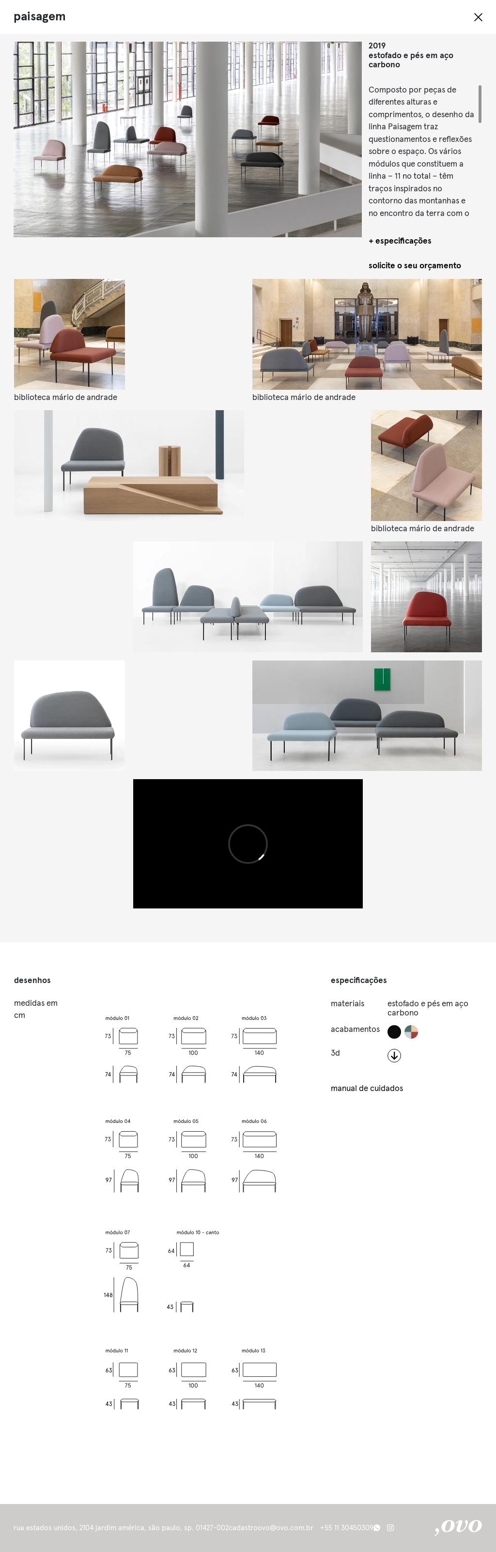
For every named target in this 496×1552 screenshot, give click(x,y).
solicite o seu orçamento (415, 266)
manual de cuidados (367, 1089)
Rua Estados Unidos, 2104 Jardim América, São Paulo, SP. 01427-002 (121, 1528)
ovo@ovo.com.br (285, 1528)
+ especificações (400, 241)
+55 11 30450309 (346, 1528)
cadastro (243, 1528)
